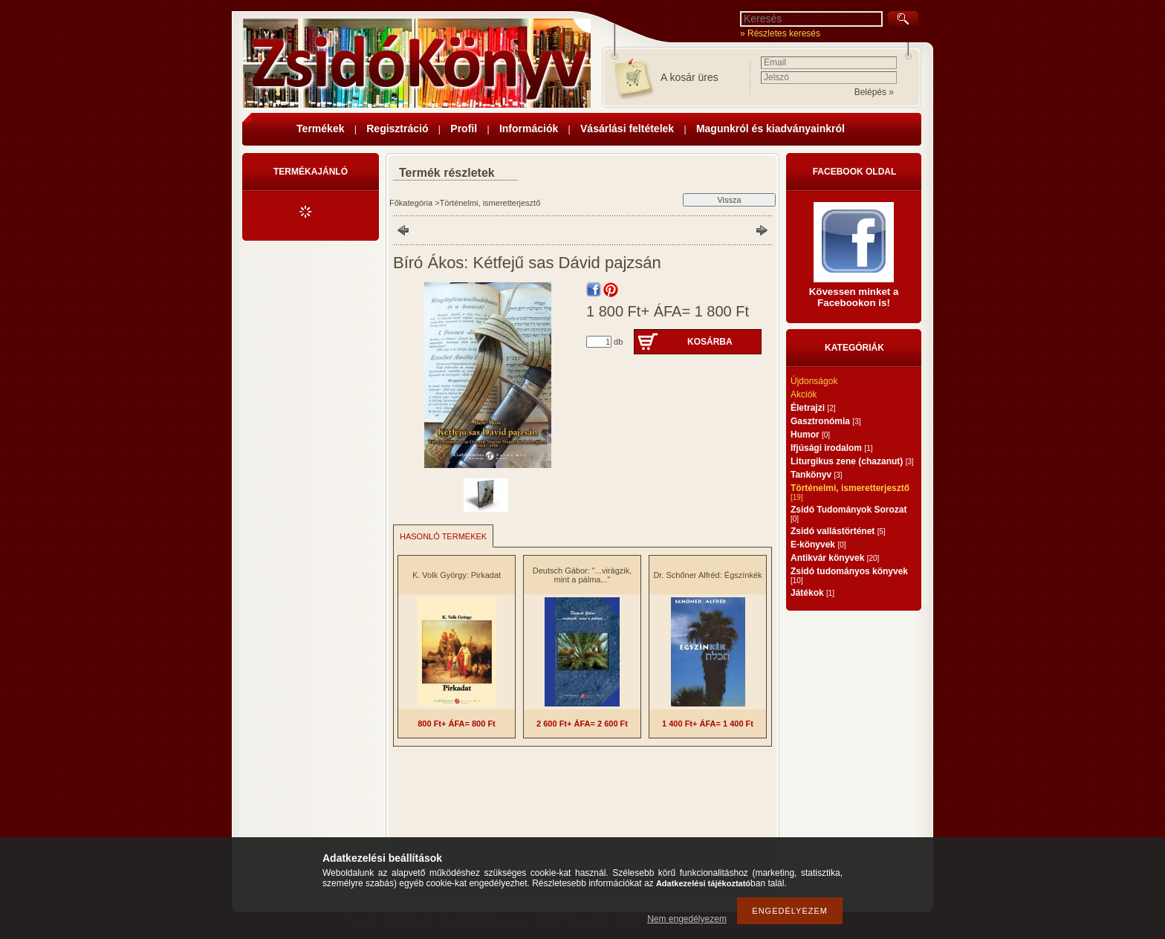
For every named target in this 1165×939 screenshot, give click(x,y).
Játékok (812, 593)
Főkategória (410, 202)
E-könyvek (818, 544)
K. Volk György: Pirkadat (456, 575)
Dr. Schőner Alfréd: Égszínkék (707, 575)
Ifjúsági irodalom (831, 448)
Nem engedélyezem (687, 919)
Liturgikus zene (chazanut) (852, 461)
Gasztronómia (825, 421)
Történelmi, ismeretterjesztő (490, 202)
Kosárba (710, 342)
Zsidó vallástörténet (838, 531)
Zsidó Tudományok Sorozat (848, 513)
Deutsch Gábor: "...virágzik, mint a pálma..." (582, 575)
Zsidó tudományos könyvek (849, 575)
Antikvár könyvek (835, 558)
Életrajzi (813, 408)
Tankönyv (817, 475)
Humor (810, 434)
